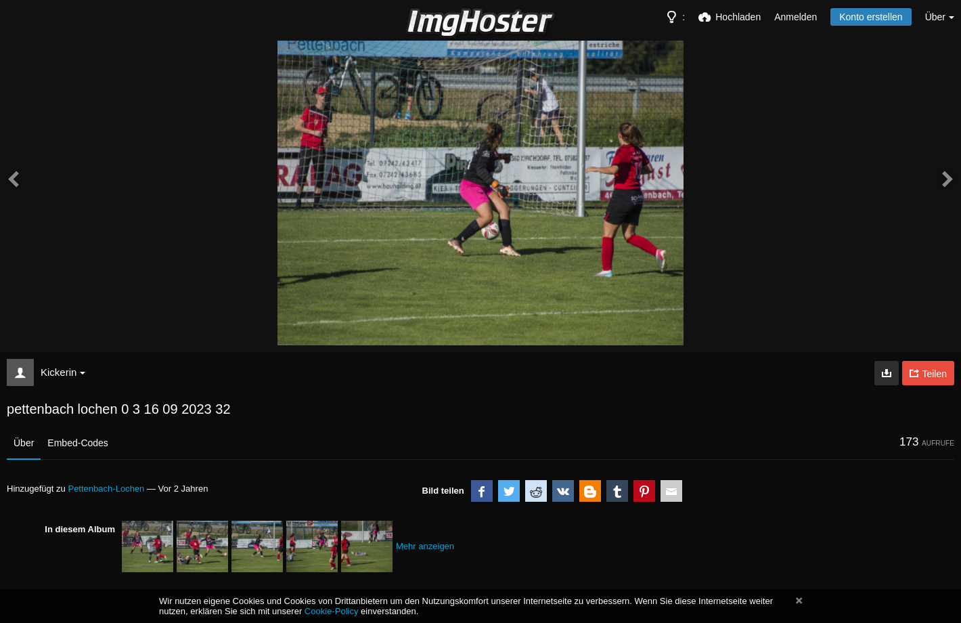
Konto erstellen (870, 17)
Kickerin (63, 372)
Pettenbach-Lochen (106, 489)
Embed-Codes (77, 442)
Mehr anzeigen (425, 546)
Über (24, 442)
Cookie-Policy (332, 611)
